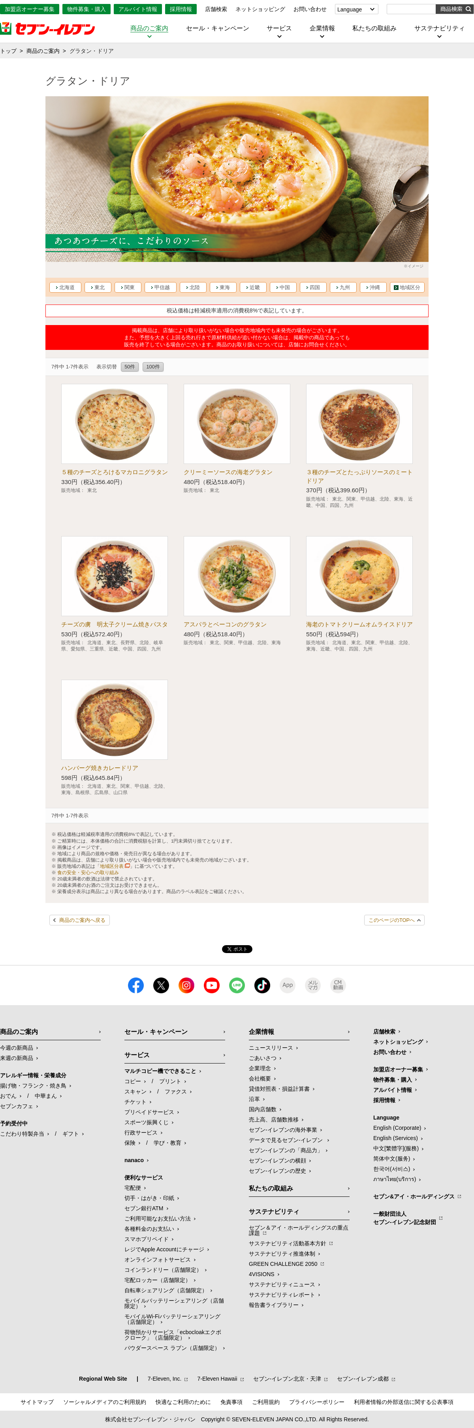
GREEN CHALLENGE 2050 (283, 1264)
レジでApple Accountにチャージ (164, 1249)
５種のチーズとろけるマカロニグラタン (114, 472)
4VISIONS (262, 1274)
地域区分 (410, 287)
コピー (132, 1081)
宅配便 (132, 1188)
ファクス (176, 1091)
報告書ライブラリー (274, 1305)
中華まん (46, 1096)
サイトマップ (37, 1402)
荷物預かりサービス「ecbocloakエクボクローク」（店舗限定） (172, 1335)
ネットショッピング (260, 9)
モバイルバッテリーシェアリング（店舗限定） (174, 1303)
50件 (129, 367)
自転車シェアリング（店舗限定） (165, 1290)
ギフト (70, 1134)
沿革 (254, 1099)
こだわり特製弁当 (22, 1134)
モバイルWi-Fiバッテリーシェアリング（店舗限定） (172, 1319)
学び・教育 (167, 1143)
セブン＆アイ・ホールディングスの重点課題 (298, 1230)
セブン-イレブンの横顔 (277, 1160)
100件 (153, 367)
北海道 (67, 287)
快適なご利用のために (183, 1402)
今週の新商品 (16, 1048)
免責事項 (231, 1402)
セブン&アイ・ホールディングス (414, 1196)
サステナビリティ (439, 28)
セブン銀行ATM (144, 1208)
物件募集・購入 (86, 9)
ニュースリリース (271, 1048)
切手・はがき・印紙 (149, 1198)
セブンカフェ (16, 1106)
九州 (345, 287)
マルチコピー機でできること (160, 1071)
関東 (129, 287)
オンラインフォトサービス (157, 1259)
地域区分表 (112, 866)
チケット (135, 1102)
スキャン (135, 1091)
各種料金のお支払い (149, 1229)
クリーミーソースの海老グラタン (228, 472)
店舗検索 (216, 9)
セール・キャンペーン (217, 28)
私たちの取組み (374, 28)
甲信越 (162, 287)
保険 (129, 1143)
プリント (170, 1081)
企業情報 (322, 28)
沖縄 (375, 287)
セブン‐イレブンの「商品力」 (286, 1150)
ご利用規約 (266, 1402)
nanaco (134, 1160)
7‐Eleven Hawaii (217, 1379)
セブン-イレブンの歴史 (277, 1171)
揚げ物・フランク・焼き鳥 (33, 1085)
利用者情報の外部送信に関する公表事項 (403, 1402)
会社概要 (260, 1078)
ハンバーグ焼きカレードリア (99, 767)
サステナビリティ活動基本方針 (287, 1243)
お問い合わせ (310, 9)
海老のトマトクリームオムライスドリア (359, 624)
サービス (279, 28)
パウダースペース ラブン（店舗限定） (172, 1348)
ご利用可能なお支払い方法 (157, 1218)
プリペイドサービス (149, 1112)
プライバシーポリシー (316, 1402)
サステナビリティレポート (282, 1295)
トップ (8, 51)
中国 (285, 287)
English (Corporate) (397, 1128)
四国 (315, 287)
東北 (99, 287)
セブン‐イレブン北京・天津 (287, 1379)
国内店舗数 (262, 1109)
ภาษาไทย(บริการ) (394, 1179)
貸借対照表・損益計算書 (279, 1089)
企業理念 (260, 1068)
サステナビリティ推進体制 (282, 1253)
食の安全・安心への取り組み (88, 872)
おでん (8, 1096)
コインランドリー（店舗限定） (163, 1270)
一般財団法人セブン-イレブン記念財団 (404, 1218)
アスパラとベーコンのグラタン (225, 624)
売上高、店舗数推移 (274, 1119)
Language (349, 9)
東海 (225, 287)
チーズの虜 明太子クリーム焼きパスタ (114, 624)
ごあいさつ (262, 1058)
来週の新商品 (16, 1058)
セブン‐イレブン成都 (363, 1379)
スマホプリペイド (146, 1239)
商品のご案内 (149, 28)
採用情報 (181, 9)
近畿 (255, 287)
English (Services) (395, 1138)
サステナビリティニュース (282, 1284)
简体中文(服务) (391, 1158)
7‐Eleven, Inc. (165, 1379)
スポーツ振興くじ (146, 1122)
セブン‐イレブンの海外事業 (283, 1130)
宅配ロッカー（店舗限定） (157, 1280)
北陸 (195, 287)
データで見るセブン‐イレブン (286, 1140)
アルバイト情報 (137, 9)
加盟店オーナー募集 (30, 9)
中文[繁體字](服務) (396, 1148)
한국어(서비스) (391, 1169)
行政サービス (141, 1132)
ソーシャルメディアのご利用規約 (104, 1402)
